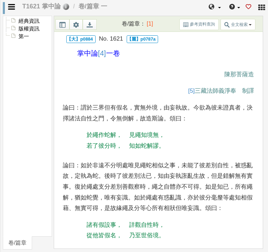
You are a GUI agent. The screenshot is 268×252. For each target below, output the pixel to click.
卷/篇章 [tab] (17, 243)
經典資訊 (28, 21)
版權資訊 (28, 28)
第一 (23, 36)
